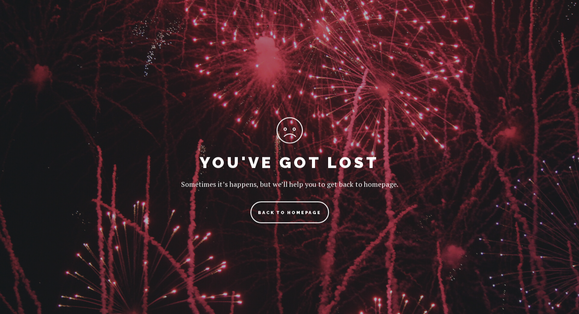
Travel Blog (152, 28)
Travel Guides (222, 28)
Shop (440, 28)
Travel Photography (307, 28)
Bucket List (387, 28)
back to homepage (289, 215)
